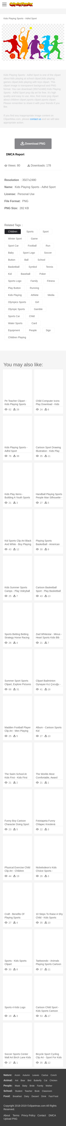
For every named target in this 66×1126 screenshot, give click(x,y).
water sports (15, 323)
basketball (14, 266)
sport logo (29, 252)
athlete (35, 295)
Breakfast (17, 1096)
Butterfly (38, 1080)
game (34, 238)
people (33, 330)
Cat (45, 1080)
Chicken (53, 1080)
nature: (8, 1075)
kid (10, 273)
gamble (38, 309)
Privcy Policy (28, 1115)
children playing (17, 337)
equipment (14, 330)
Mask (17, 1086)
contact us (35, 119)
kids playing (15, 295)
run (48, 245)
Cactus (45, 1075)
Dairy (26, 1096)
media (51, 295)
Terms (16, 1115)
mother (49, 1086)
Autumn (26, 1075)
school (41, 259)
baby (11, 252)
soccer (48, 252)
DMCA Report (15, 154)
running (34, 288)
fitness (51, 281)
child (32, 316)
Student (18, 1091)
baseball (25, 273)
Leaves (35, 1075)
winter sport (15, 238)
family (34, 281)
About (7, 1115)
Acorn (17, 1075)
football (32, 245)
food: (7, 1096)
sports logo (14, 281)
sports (29, 231)
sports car (14, 316)
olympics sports (17, 302)
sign (48, 330)
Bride (32, 1086)
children (12, 231)
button (11, 259)
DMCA (52, 1115)
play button (14, 288)
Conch (54, 1075)
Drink (43, 1096)
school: (8, 1090)
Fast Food (53, 1096)
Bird (29, 1080)
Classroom (47, 1091)
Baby (24, 1086)
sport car (13, 245)
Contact (41, 1115)
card (34, 323)
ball (26, 259)
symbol (33, 266)
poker (42, 273)
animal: (8, 1080)
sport (46, 231)
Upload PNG (10, 1118)
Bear (23, 1080)
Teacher (28, 1091)
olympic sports (16, 309)
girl (37, 302)
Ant (16, 1080)
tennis (49, 266)
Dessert (35, 1096)
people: (8, 1085)
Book (37, 1091)
